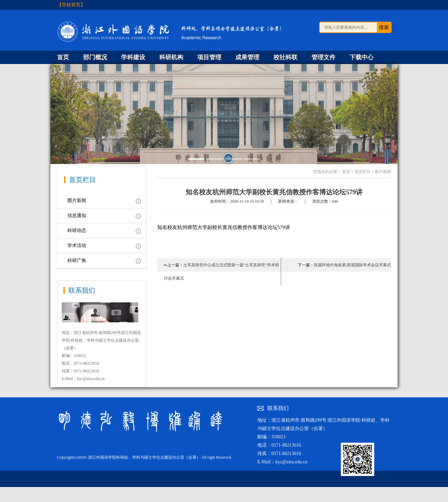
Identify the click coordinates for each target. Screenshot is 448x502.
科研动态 (76, 230)
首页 (346, 171)
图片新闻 (76, 200)
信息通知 (76, 215)
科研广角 (76, 260)
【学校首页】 (71, 4)
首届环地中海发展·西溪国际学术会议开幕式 (352, 265)
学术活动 (76, 245)
